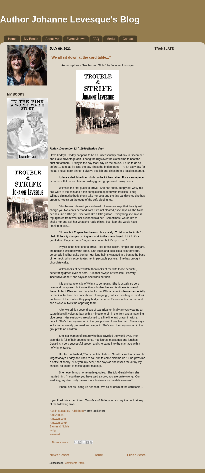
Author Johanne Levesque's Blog (70, 19)
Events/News (75, 39)
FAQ (96, 39)
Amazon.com (58, 418)
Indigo (53, 430)
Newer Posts (59, 455)
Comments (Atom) (75, 463)
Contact (128, 39)
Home (12, 39)
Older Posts (136, 455)
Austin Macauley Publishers (67, 410)
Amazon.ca (56, 414)
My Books (31, 39)
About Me (52, 39)
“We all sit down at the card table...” (80, 57)
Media (111, 39)
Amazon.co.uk (58, 422)
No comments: (60, 442)
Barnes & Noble (59, 426)
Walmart (55, 434)
